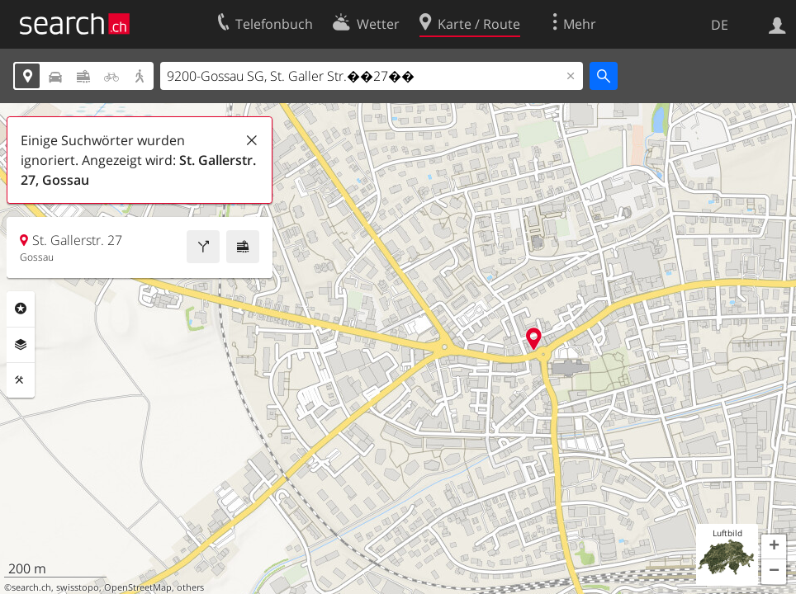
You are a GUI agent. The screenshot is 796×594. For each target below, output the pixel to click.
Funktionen (21, 380)
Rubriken (21, 308)
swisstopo (77, 587)
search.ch (31, 587)
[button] (773, 547)
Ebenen (21, 345)
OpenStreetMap (138, 587)
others (190, 587)
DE (719, 25)
